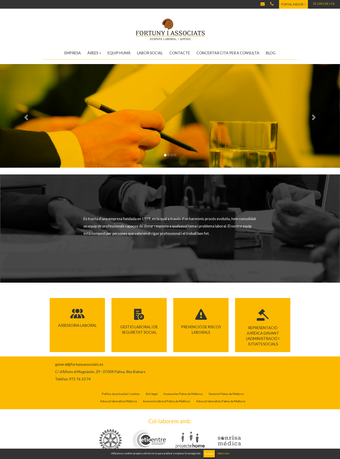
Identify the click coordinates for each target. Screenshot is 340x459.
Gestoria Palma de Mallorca (226, 394)
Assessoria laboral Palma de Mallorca (166, 401)
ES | (315, 3)
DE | (327, 3)
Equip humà (119, 53)
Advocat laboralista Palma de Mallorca (220, 401)
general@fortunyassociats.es (79, 364)
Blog (271, 53)
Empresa (72, 53)
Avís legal (151, 394)
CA (333, 3)
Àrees (94, 53)
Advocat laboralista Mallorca (118, 401)
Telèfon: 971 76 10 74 (73, 379)
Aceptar (209, 453)
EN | (321, 3)
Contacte (179, 53)
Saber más (223, 453)
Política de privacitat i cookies (121, 394)
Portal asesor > (293, 4)
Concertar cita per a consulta (227, 53)
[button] (25, 116)
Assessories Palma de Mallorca (183, 394)
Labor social (150, 53)
